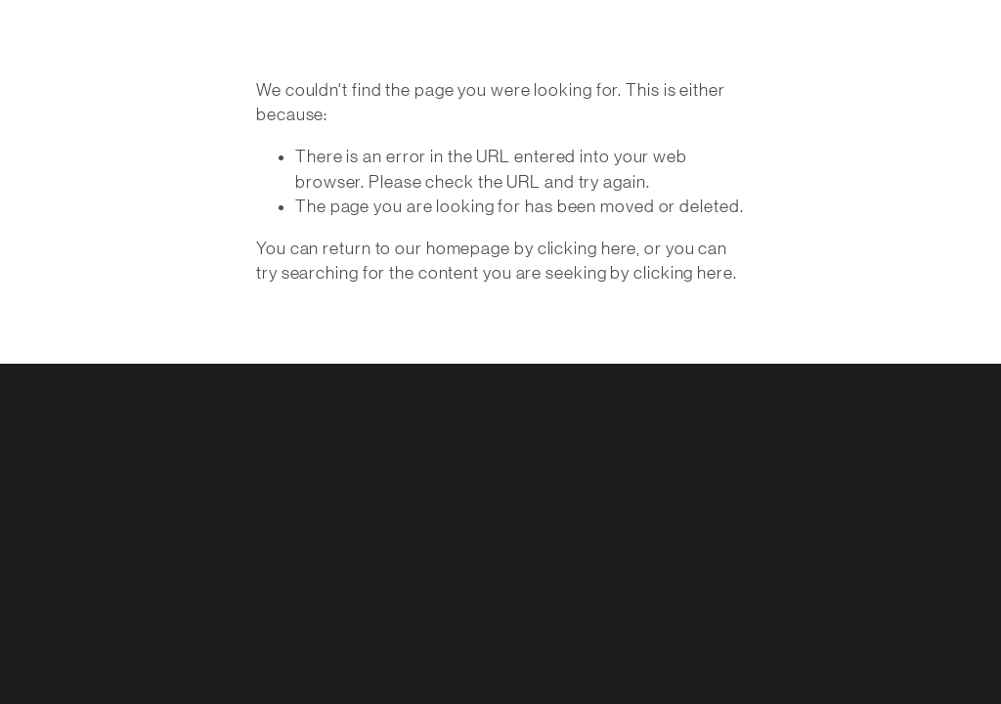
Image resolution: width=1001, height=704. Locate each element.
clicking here (587, 248)
